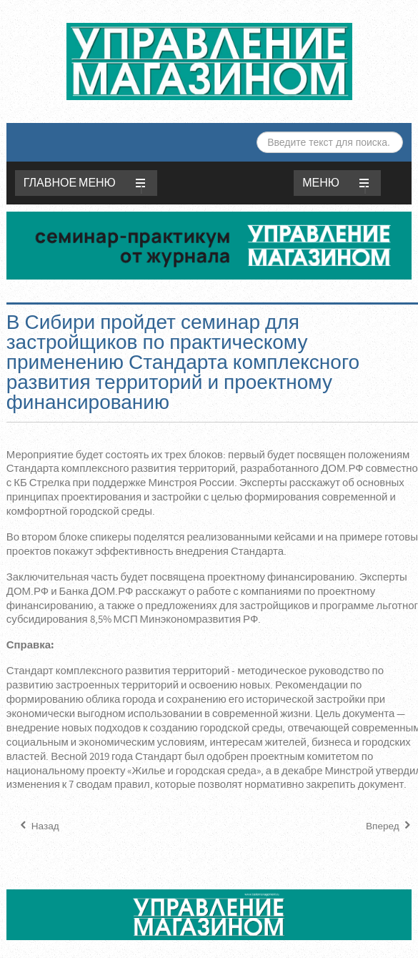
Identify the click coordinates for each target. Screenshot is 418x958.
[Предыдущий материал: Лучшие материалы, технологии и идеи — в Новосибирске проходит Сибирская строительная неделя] (38, 826)
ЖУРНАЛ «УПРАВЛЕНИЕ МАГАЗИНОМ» (209, 61)
